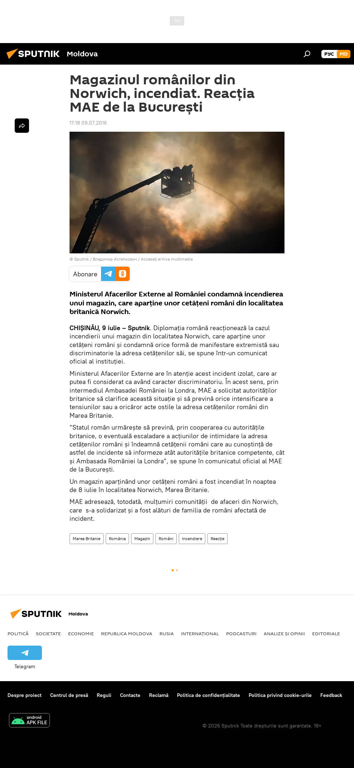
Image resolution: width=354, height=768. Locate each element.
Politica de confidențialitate (208, 695)
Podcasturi (241, 633)
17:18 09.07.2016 (88, 123)
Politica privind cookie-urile (280, 695)
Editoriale (326, 633)
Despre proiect (25, 695)
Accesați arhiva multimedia (167, 259)
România (117, 538)
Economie (81, 633)
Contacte (130, 695)
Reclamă (158, 695)
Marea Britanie (86, 538)
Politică (18, 633)
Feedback (331, 695)
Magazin (142, 538)
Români (166, 538)
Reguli (104, 695)
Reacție (217, 538)
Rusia (166, 633)
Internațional (200, 633)
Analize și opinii (284, 633)
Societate (48, 633)
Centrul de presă (69, 695)
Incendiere (192, 538)
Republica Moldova (126, 633)
